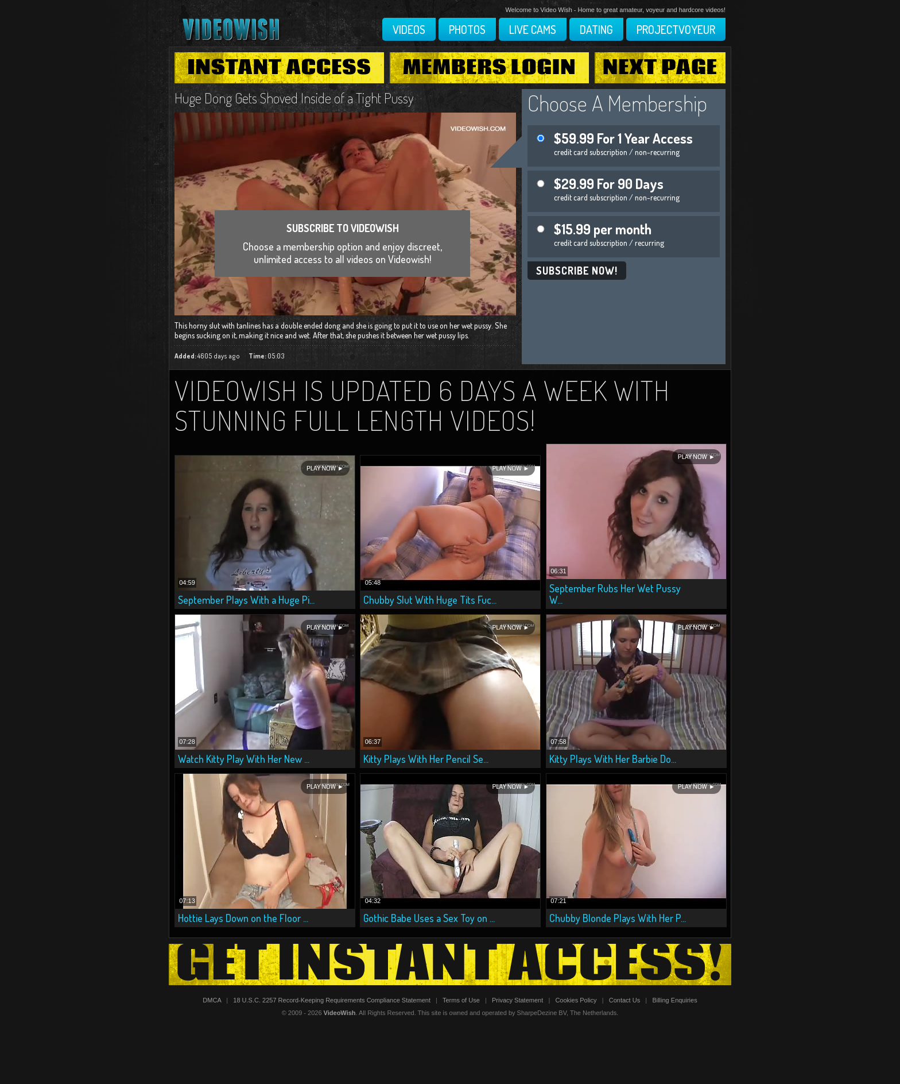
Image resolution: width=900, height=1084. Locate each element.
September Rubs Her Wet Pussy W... (615, 594)
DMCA (212, 1000)
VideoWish (340, 1012)
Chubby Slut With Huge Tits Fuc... (429, 599)
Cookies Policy (575, 1000)
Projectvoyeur (676, 29)
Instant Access (279, 68)
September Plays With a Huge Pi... (246, 599)
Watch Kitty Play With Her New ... (243, 759)
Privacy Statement (517, 1000)
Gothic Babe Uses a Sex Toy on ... (429, 918)
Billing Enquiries (674, 1000)
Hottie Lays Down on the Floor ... (243, 918)
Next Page (660, 68)
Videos (409, 29)
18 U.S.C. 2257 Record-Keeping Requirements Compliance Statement (331, 1000)
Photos (467, 29)
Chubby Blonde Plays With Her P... (617, 918)
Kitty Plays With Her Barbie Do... (612, 759)
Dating (596, 29)
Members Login (489, 68)
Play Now (321, 468)
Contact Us (624, 1000)
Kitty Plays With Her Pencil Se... (425, 759)
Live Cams (532, 29)
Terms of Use (461, 1000)
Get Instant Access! (450, 964)
